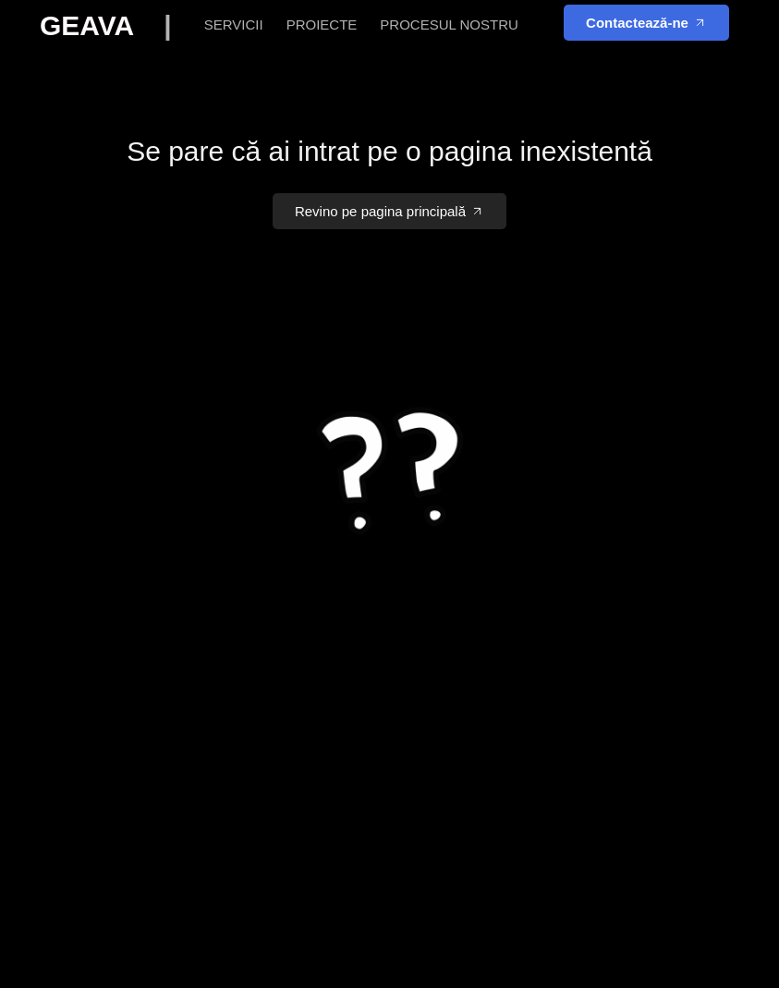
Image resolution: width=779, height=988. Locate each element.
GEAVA (117, 25)
